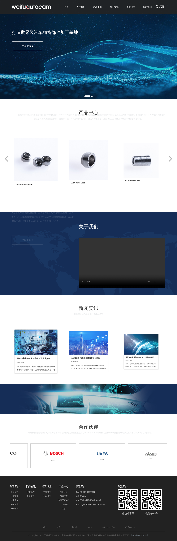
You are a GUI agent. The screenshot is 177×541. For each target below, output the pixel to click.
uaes (90, 527)
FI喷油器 (63, 492)
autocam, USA (108, 527)
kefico (60, 527)
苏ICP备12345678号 (140, 535)
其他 (64, 508)
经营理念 (15, 496)
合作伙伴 (15, 508)
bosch (74, 527)
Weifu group (130, 527)
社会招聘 (47, 496)
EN (162, 7)
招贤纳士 (130, 7)
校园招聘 (47, 492)
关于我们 (80, 7)
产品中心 (97, 7)
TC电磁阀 (63, 504)
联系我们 (147, 7)
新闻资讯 (114, 7)
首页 (66, 7)
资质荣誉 (15, 504)
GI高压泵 (64, 496)
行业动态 (31, 492)
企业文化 (15, 500)
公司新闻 (31, 496)
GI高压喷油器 (64, 500)
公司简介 (15, 492)
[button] (87, 96)
